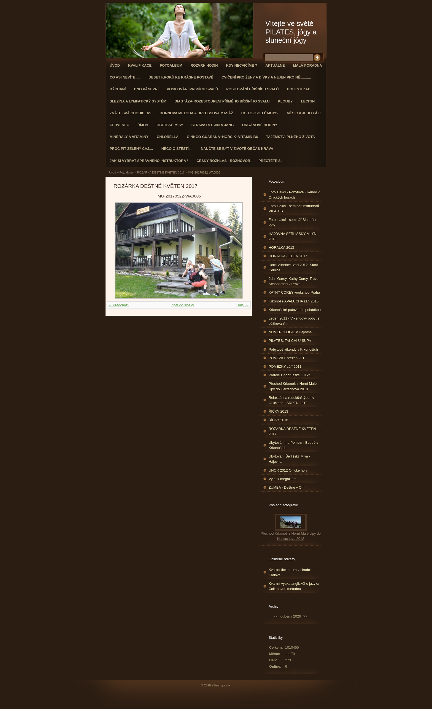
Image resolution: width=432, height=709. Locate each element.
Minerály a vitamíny (129, 137)
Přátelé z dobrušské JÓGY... (291, 375)
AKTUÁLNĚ (275, 65)
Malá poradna (307, 65)
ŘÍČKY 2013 (278, 411)
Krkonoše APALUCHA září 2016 (293, 301)
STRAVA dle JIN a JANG (212, 125)
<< (276, 616)
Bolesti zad (298, 89)
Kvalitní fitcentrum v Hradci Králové (289, 572)
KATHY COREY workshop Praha (294, 292)
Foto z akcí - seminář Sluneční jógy (292, 222)
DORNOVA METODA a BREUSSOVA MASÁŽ (196, 113)
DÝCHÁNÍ (118, 89)
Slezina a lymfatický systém (138, 101)
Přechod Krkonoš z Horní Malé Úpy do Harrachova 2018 (293, 386)
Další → (242, 305)
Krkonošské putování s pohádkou (295, 310)
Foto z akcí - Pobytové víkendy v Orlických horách (294, 194)
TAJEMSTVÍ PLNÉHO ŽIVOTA (290, 137)
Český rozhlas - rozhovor (223, 161)
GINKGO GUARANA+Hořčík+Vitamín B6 (222, 137)
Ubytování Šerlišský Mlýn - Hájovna (289, 459)
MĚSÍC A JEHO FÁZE (304, 113)
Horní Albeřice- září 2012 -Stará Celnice (293, 267)
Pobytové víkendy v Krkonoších (293, 349)
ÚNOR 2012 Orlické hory (288, 470)
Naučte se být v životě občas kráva (237, 149)
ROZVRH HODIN (204, 65)
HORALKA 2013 (281, 247)
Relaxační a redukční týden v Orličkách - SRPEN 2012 (291, 400)
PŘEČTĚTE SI (270, 161)
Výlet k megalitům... (284, 479)
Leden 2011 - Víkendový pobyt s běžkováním (294, 321)
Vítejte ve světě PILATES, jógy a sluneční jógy (291, 32)
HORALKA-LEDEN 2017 (288, 256)
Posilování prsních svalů (192, 89)
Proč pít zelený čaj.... (131, 149)
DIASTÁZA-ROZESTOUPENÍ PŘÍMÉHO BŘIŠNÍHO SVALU (221, 101)
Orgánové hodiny (259, 125)
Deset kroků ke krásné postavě (180, 77)
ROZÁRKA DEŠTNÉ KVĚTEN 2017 (161, 172)
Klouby (285, 101)
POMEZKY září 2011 (285, 366)
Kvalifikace (140, 65)
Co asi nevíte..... (125, 77)
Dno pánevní (146, 89)
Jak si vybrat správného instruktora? (149, 161)
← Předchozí (118, 305)
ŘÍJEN (142, 125)
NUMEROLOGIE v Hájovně (290, 332)
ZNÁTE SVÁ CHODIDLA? (130, 113)
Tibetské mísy (169, 125)
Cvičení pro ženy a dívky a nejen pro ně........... (266, 77)
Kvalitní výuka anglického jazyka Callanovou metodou (294, 586)
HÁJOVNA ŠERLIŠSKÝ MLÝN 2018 (293, 236)
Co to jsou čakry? (260, 113)
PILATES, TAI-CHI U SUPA (290, 341)
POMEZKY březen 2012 (287, 358)
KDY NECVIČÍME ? (241, 65)
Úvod (115, 65)
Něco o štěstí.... (177, 149)
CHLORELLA (168, 137)
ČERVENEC (119, 125)
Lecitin (308, 101)
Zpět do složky (182, 305)
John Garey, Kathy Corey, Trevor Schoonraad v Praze (294, 281)
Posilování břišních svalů (252, 89)
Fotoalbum (171, 65)
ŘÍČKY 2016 (278, 420)
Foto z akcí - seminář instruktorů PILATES (294, 208)
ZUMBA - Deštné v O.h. (287, 487)
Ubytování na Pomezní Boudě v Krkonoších (293, 445)
